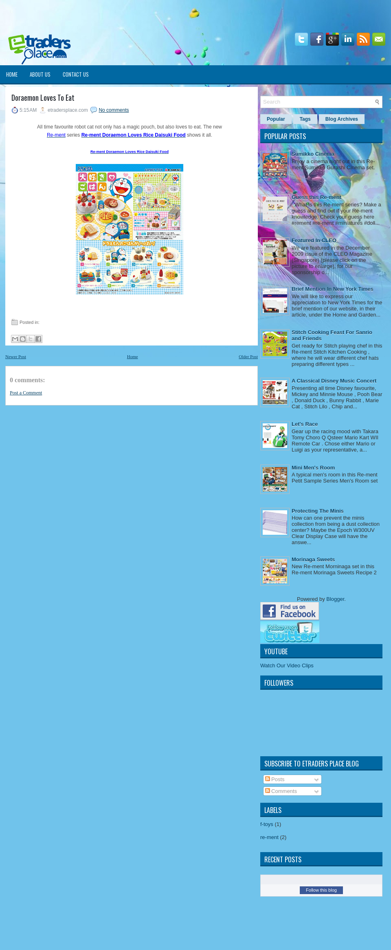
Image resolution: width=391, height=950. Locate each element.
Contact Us (76, 74)
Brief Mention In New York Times (332, 289)
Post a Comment (26, 393)
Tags (305, 119)
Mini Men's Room (313, 468)
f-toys (266, 824)
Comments (281, 791)
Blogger (335, 599)
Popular (276, 119)
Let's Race (305, 424)
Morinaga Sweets (313, 559)
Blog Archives (341, 119)
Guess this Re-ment (316, 197)
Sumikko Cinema (313, 154)
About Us (40, 74)
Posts (275, 779)
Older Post (248, 356)
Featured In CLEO (314, 240)
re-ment (269, 837)
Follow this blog (321, 890)
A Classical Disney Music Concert (334, 381)
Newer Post (15, 356)
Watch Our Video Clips (287, 665)
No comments (114, 110)
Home (12, 74)
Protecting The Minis (318, 511)
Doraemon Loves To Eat (43, 97)
